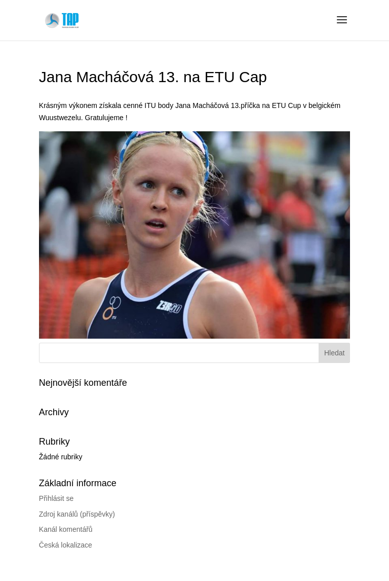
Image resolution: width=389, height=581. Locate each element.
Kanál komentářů (66, 529)
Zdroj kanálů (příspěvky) (77, 514)
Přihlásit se (56, 498)
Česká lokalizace (65, 545)
